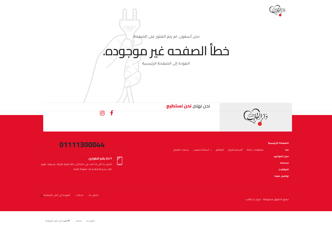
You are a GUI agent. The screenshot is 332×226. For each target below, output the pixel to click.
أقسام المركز (235, 150)
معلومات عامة (255, 150)
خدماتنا (284, 163)
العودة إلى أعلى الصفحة (57, 195)
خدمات (79, 195)
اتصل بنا (93, 195)
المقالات (283, 170)
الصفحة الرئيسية (278, 143)
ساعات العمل (181, 150)
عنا (287, 150)
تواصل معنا (281, 176)
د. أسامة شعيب (202, 150)
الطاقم (220, 150)
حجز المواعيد (281, 156)
